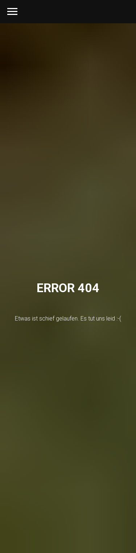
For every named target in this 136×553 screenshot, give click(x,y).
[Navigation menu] (12, 11)
